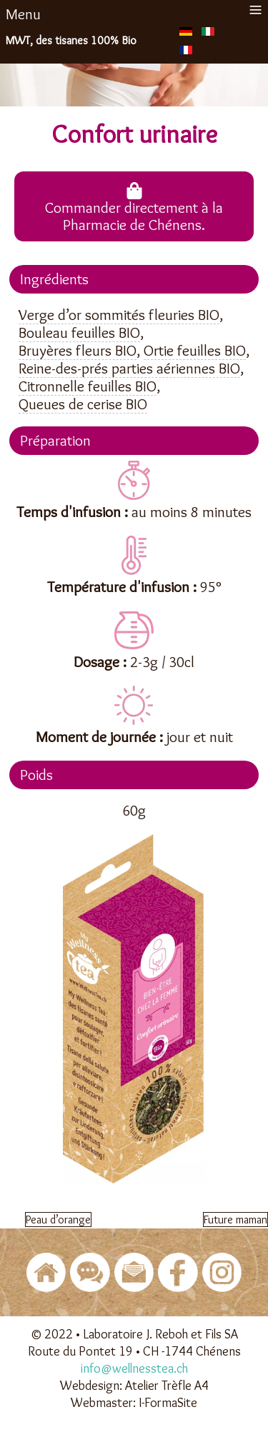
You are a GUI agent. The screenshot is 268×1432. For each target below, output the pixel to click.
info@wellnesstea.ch (134, 1368)
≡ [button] (255, 9)
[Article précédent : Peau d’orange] (58, 1219)
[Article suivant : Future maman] (235, 1219)
